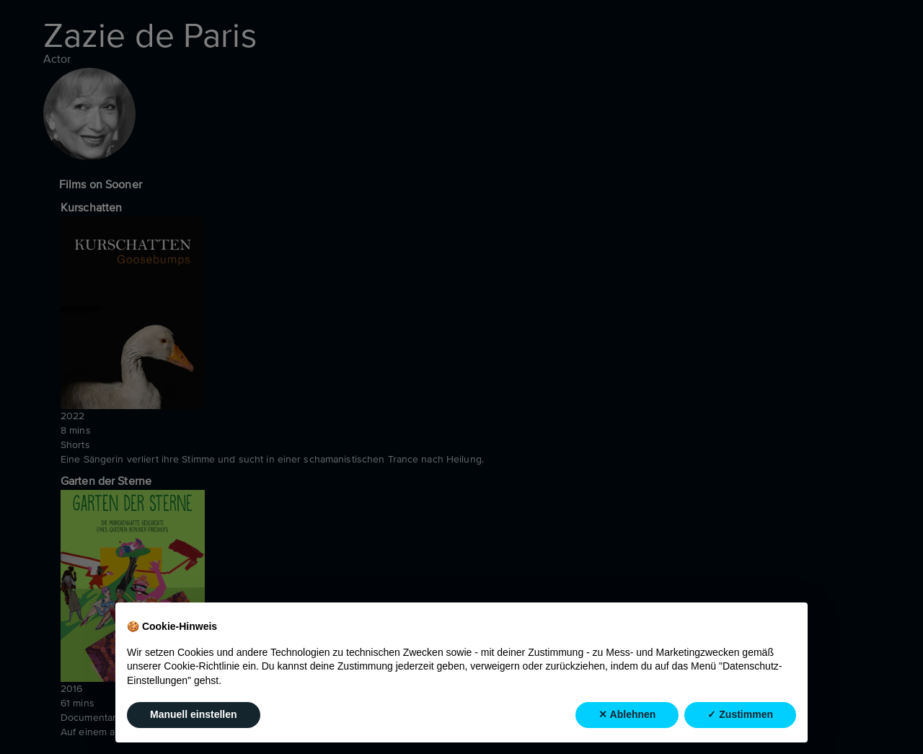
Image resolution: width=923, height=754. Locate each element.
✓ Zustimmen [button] (740, 715)
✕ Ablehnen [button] (627, 715)
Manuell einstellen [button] (193, 715)
